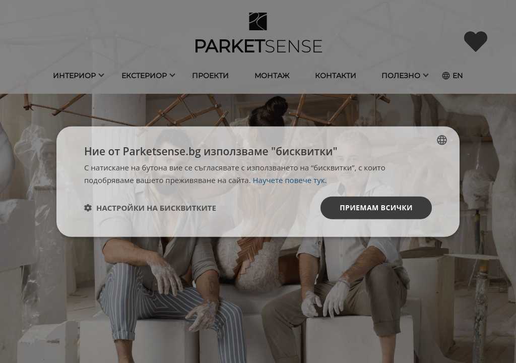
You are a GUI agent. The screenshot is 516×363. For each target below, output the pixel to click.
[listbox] (442, 140)
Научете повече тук (289, 180)
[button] (150, 207)
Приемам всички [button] (376, 207)
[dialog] (258, 182)
